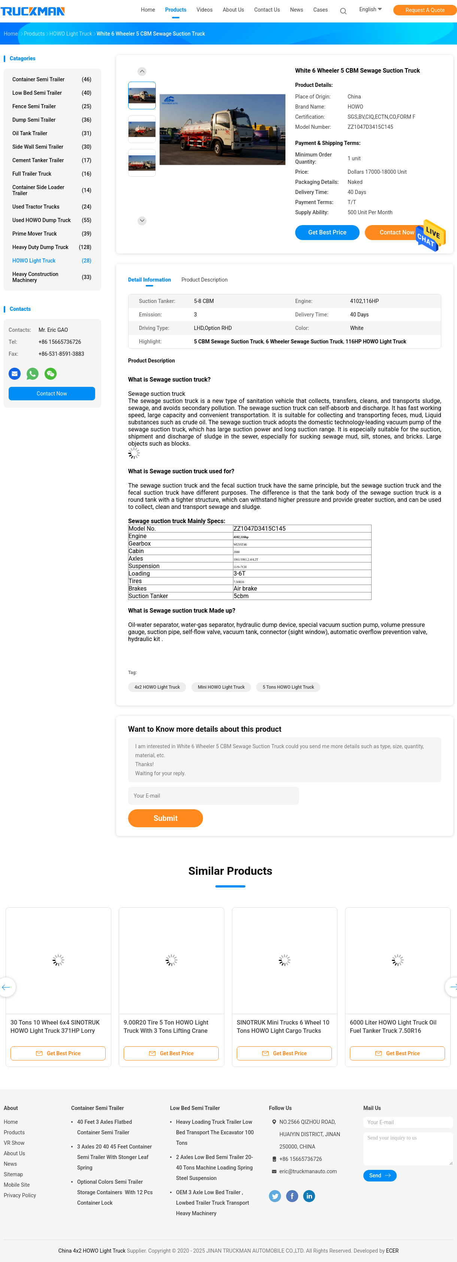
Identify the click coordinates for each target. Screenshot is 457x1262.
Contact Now (52, 394)
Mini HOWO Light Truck (221, 687)
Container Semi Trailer (51, 79)
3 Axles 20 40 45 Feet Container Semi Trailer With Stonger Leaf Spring (114, 1157)
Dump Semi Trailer (51, 120)
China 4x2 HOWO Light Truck (91, 1251)
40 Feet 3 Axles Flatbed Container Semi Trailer (104, 1127)
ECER (392, 1251)
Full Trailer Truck (51, 174)
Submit (166, 818)
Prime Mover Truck (51, 233)
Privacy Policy (20, 1195)
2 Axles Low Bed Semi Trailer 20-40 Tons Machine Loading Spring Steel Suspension (214, 1167)
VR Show (14, 1143)
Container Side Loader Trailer (51, 190)
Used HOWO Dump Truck (51, 220)
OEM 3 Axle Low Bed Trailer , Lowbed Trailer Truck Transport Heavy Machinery (212, 1202)
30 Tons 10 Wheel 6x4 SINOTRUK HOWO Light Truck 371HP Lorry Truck (55, 1031)
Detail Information (149, 280)
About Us (14, 1153)
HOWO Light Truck (51, 260)
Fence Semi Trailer (51, 106)
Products (14, 1132)
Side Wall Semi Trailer (51, 147)
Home (11, 1122)
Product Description (204, 280)
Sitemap (13, 1174)
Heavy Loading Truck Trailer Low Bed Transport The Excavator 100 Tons (215, 1132)
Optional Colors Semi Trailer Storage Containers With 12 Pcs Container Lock (115, 1192)
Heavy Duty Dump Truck (51, 247)
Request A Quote (425, 10)
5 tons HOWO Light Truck (288, 687)
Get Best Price (327, 232)
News (10, 1164)
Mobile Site (17, 1185)
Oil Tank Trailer (51, 133)
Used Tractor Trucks (51, 206)
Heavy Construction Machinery (51, 277)
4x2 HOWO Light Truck (157, 687)
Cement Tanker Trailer (51, 160)
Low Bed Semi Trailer (51, 93)
